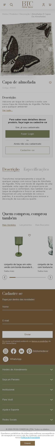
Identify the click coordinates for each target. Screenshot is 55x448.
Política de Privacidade (30, 437)
